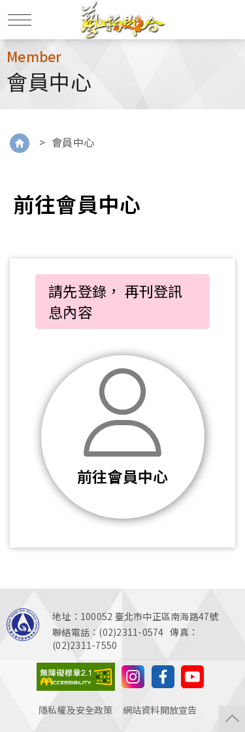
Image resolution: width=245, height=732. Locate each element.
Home (19, 143)
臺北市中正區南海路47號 (167, 616)
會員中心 (73, 142)
